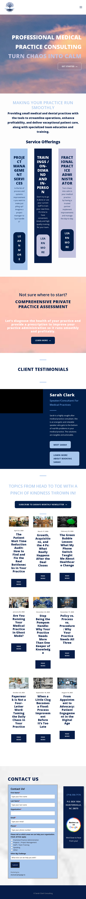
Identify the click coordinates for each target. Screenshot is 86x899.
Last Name (15, 801)
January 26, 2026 (19, 612)
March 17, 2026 (43, 531)
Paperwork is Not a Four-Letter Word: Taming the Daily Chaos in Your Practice (19, 711)
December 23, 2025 (43, 612)
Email (13, 818)
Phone (13, 826)
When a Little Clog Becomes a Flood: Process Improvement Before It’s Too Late (43, 711)
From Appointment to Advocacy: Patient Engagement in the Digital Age (67, 709)
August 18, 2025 (67, 693)
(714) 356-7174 (74, 794)
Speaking (16, 847)
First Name (15, 793)
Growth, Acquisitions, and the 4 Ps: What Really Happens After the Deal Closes (43, 550)
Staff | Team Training (21, 845)
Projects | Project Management (25, 842)
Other (15, 850)
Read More (18, 583)
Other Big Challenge (18, 853)
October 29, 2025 (19, 693)
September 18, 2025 (43, 693)
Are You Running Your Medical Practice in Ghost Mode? (19, 626)
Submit (15, 865)
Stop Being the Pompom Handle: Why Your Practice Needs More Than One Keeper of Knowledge (43, 634)
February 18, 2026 (67, 531)
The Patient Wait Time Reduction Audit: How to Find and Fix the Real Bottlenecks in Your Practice (18, 552)
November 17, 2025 (67, 612)
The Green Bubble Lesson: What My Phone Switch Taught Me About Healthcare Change (67, 550)
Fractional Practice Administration (26, 840)
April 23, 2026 (18, 531)
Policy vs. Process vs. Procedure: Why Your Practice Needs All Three (67, 629)
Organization (16, 809)
